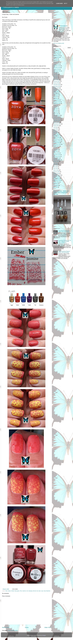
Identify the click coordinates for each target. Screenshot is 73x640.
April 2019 (55, 168)
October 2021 (56, 122)
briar (6, 590)
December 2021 (56, 118)
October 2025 (56, 57)
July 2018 (55, 183)
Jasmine (24, 590)
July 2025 (55, 58)
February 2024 (56, 81)
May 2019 (55, 166)
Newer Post (5, 627)
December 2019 (56, 154)
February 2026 (56, 52)
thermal (34, 590)
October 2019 (56, 158)
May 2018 (55, 187)
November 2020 (56, 141)
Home (26, 627)
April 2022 (55, 111)
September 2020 (57, 144)
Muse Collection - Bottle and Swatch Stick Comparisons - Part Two (61, 192)
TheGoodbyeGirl (64, 25)
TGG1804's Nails (11, 7)
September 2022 (57, 103)
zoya (42, 590)
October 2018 (56, 178)
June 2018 (55, 185)
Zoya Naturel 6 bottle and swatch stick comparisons (63, 231)
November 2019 (56, 156)
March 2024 (55, 79)
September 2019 (57, 159)
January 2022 (56, 117)
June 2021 (55, 129)
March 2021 (55, 134)
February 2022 (56, 115)
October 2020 (56, 142)
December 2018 (56, 175)
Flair (21, 590)
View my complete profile (58, 43)
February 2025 (56, 62)
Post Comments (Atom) (13, 630)
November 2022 (56, 101)
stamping (30, 590)
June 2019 (55, 164)
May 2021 (55, 130)
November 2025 (56, 55)
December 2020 (56, 139)
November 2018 (56, 176)
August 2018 (56, 182)
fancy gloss (17, 590)
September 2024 (57, 70)
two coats (39, 590)
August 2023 (56, 91)
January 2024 (56, 82)
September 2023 (57, 89)
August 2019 (56, 161)
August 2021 (56, 125)
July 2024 (55, 72)
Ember (12, 590)
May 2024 (55, 76)
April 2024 (55, 77)
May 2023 (55, 96)
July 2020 (55, 147)
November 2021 (56, 120)
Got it (65, 3)
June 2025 (55, 60)
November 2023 (56, 86)
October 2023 (56, 88)
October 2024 (56, 69)
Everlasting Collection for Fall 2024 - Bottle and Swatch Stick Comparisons (64, 241)
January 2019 (56, 173)
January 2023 (56, 100)
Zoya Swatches (47, 590)
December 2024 (56, 65)
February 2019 (56, 171)
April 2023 (55, 98)
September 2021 (57, 123)
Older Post (47, 627)
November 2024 (56, 67)
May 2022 (55, 110)
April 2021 (55, 132)
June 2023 (55, 94)
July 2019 (55, 163)
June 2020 (55, 149)
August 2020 (56, 146)
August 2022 (56, 105)
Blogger (44, 635)
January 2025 (56, 64)
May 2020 (55, 151)
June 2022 (55, 108)
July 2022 (55, 106)
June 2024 (55, 74)
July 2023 (55, 93)
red (27, 590)
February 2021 (56, 135)
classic (9, 590)
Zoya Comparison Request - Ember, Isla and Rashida (64, 252)
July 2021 (55, 127)
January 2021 (56, 137)
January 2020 (56, 153)
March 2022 (55, 113)
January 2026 (56, 53)
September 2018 (57, 180)
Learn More (59, 3)
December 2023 (56, 84)
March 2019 (55, 170)
